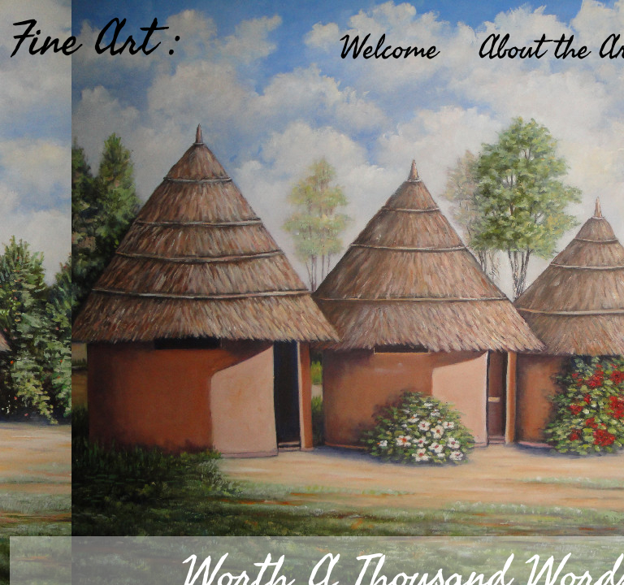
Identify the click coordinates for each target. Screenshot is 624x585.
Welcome (389, 49)
